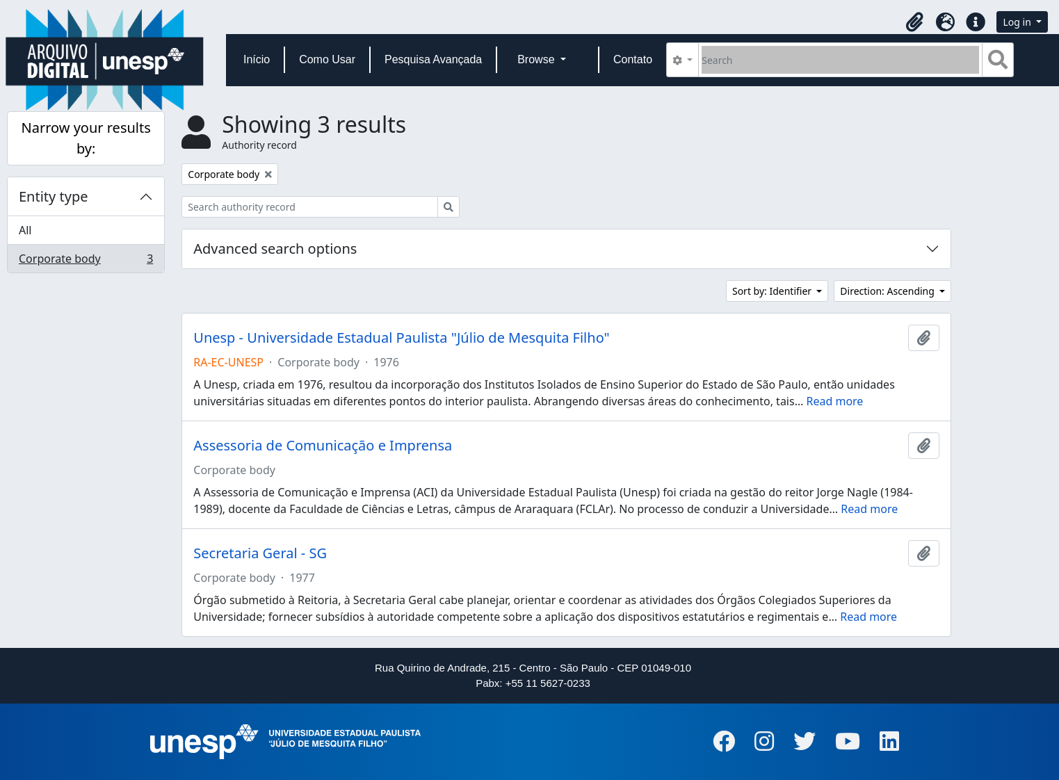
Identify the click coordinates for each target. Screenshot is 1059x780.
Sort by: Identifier (773, 291)
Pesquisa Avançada (433, 59)
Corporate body (85, 261)
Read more (834, 401)
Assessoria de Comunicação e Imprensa (322, 445)
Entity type (53, 196)
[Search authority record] (309, 207)
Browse (537, 59)
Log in (1018, 22)
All (25, 230)
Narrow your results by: (85, 138)
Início (256, 59)
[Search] (840, 59)
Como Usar (327, 59)
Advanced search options (275, 248)
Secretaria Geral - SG (260, 553)
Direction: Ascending (888, 291)
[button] (914, 22)
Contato (632, 59)
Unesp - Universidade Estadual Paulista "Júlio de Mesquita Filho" (401, 338)
